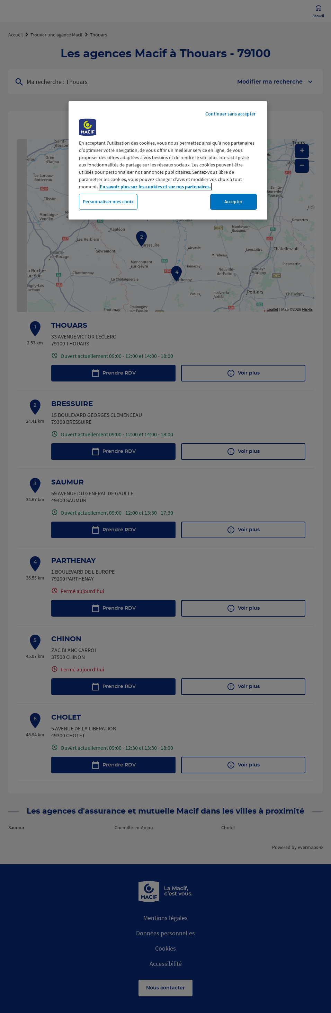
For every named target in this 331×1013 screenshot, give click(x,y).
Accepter (233, 201)
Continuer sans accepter (230, 114)
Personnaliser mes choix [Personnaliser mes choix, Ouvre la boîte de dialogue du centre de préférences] (108, 201)
